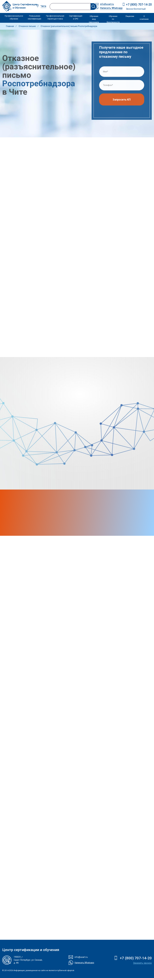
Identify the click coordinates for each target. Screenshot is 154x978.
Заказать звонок (142, 963)
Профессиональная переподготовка (55, 17)
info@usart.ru (107, 4)
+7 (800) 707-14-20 (139, 4)
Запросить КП (122, 100)
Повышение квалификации (34, 17)
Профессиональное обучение (14, 17)
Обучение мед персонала (94, 19)
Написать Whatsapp (111, 8)
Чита (43, 6)
